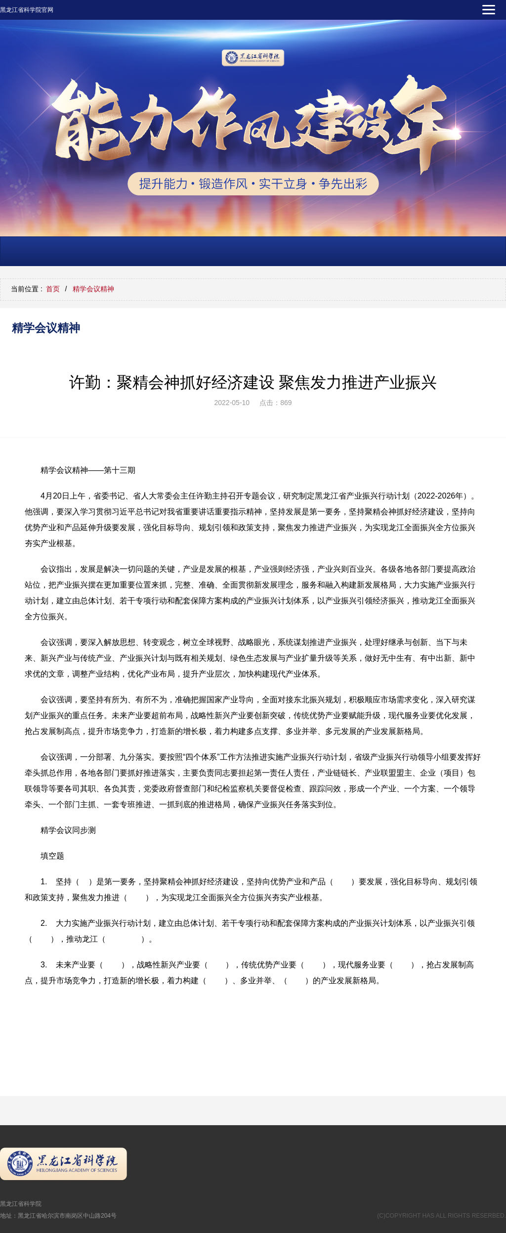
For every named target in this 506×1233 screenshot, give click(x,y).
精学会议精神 (93, 289)
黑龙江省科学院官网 (26, 9)
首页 (53, 289)
